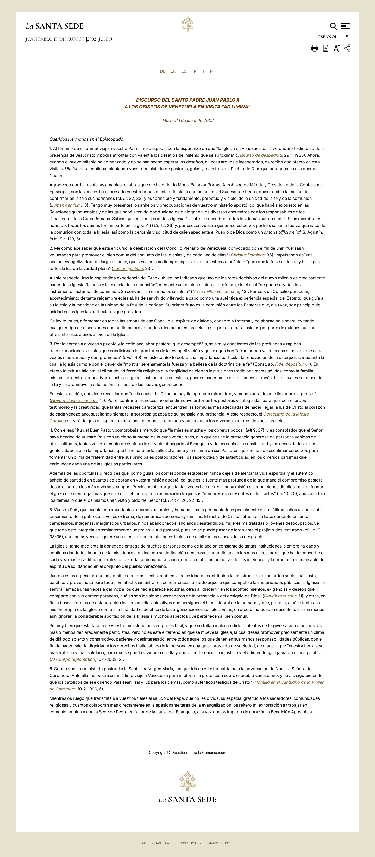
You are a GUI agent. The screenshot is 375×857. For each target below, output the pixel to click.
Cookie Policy (190, 843)
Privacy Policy (218, 843)
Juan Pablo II (42, 39)
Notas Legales (162, 843)
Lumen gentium (66, 205)
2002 (92, 39)
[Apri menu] (345, 26)
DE (163, 71)
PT (212, 71)
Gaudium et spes (280, 595)
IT (203, 71)
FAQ (143, 843)
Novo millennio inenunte (215, 291)
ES (183, 71)
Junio (105, 39)
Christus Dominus (248, 255)
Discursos (72, 39)
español (330, 38)
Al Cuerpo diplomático (73, 659)
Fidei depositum (290, 364)
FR (193, 71)
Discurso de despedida (259, 155)
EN (173, 71)
